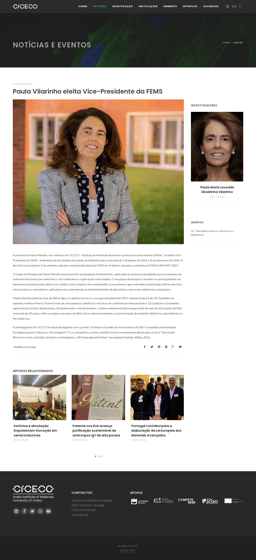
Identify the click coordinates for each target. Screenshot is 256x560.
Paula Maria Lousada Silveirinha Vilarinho (217, 189)
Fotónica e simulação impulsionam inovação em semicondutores (35, 430)
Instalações (148, 8)
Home (226, 42)
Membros (170, 8)
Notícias (99, 8)
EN (233, 9)
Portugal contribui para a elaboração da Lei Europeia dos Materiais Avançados (156, 430)
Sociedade (211, 8)
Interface (190, 8)
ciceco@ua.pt (79, 514)
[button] (95, 456)
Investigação (122, 8)
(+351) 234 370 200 (83, 510)
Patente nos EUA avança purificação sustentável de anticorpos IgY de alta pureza (96, 430)
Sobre (82, 8)
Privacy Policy (127, 550)
